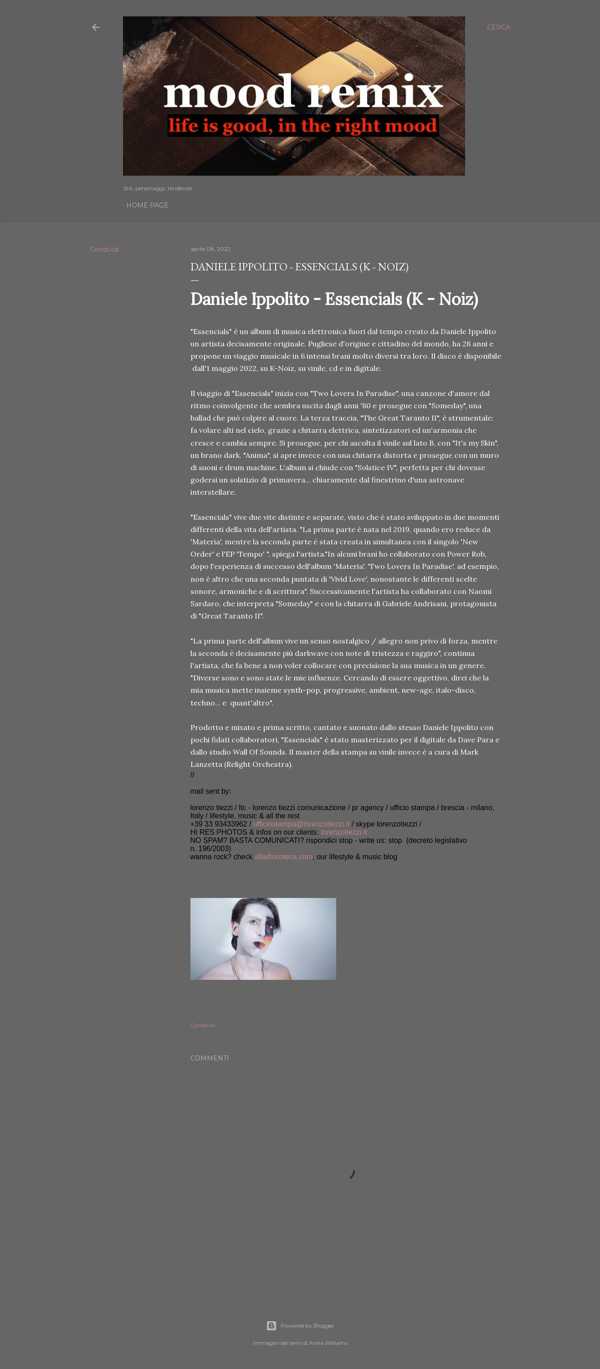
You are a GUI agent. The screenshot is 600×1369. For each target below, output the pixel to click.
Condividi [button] (104, 249)
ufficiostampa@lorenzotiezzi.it (301, 824)
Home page (147, 205)
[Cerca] (498, 27)
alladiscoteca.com (284, 857)
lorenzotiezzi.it (344, 832)
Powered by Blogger (300, 1325)
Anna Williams (328, 1342)
